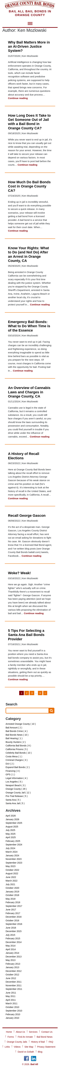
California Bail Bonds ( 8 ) (18, 745)
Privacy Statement (46, 1046)
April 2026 (11, 815)
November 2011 (14, 985)
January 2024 (12, 855)
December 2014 (14, 942)
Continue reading (18, 98)
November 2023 (14, 859)
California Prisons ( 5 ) (17, 749)
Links (7, 1046)
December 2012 (14, 971)
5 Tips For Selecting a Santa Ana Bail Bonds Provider (26, 635)
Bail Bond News (44, 1037)
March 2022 (11, 880)
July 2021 (10, 884)
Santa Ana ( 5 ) (13, 800)
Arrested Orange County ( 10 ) (21, 724)
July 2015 (10, 935)
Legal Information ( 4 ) (17, 778)
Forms (11, 1037)
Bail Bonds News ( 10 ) (17, 735)
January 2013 (12, 967)
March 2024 (11, 852)
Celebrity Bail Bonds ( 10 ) (19, 753)
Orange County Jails (17, 1042)
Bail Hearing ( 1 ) (14, 738)
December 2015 (14, 931)
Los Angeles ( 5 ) (14, 781)
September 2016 (14, 924)
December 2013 (14, 956)
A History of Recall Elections (23, 456)
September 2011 (14, 989)
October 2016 (12, 920)
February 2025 (13, 841)
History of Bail (38, 1042)
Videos (17, 1046)
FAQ (51, 1042)
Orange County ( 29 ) (16, 789)
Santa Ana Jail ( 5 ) (15, 803)
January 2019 (12, 891)
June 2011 (11, 992)
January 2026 (12, 819)
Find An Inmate (25, 1037)
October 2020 (12, 888)
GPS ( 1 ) (10, 774)
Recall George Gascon (27, 516)
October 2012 (12, 974)
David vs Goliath (26, 1051)
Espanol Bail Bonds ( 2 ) (18, 767)
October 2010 (12, 1007)
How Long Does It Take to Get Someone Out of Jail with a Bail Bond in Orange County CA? (29, 121)
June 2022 (11, 877)
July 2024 (10, 848)
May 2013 (10, 960)
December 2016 (14, 917)
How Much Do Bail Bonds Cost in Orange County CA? (29, 186)
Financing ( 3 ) (13, 771)
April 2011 (11, 1000)
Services (33, 1032)
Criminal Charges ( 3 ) (17, 760)
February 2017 (13, 913)
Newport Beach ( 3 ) (16, 785)
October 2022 (12, 870)
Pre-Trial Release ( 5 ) (17, 796)
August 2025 (12, 826)
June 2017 (11, 909)
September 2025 (14, 823)
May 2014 (10, 945)
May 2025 (10, 834)
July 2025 (10, 830)
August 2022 (12, 873)
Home (9, 1032)
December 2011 (14, 982)
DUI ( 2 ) (10, 763)
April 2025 (11, 837)
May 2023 (10, 866)
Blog (40, 1051)
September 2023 (14, 862)
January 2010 (12, 1018)
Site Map (28, 1046)
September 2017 (14, 906)
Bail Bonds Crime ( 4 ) (17, 731)
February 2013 (13, 964)
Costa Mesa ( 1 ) (14, 756)
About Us (20, 1032)
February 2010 (13, 1014)
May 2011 (10, 996)
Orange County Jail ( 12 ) (18, 792)
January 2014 (12, 953)
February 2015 (13, 938)
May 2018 (10, 899)
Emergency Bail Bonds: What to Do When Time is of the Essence (29, 326)
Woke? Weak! (19, 573)
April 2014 (11, 949)
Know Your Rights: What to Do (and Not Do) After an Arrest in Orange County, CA (28, 254)
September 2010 (14, 1010)
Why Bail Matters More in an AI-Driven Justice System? (29, 46)
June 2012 (11, 978)
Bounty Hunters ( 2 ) (16, 742)
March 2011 (11, 1003)
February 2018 (13, 902)
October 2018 (12, 895)
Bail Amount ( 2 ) (14, 727)
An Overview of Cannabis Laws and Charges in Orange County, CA (29, 392)
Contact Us (46, 1032)
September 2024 (14, 844)
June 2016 (11, 927)
